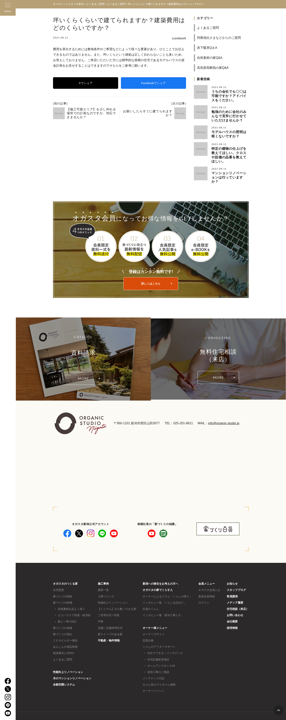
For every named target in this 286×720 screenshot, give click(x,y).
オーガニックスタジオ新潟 (68, 4)
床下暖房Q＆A (207, 47)
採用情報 (232, 616)
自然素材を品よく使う (71, 597)
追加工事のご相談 (158, 660)
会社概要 (232, 609)
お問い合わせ (235, 603)
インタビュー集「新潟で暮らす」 (163, 603)
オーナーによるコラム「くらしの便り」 (167, 584)
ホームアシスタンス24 (161, 654)
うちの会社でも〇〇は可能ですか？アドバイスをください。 (229, 95)
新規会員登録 (206, 584)
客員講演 (232, 584)
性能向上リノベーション (68, 660)
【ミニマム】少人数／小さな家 (117, 597)
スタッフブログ (236, 578)
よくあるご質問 (208, 27)
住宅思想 (58, 578)
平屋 (100, 609)
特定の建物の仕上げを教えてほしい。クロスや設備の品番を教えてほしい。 (229, 149)
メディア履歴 (235, 590)
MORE (83, 366)
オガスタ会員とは (209, 578)
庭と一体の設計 (67, 609)
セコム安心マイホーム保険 (159, 672)
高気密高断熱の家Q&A (213, 67)
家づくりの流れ (62, 622)
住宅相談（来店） (238, 597)
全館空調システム (64, 672)
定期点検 (148, 628)
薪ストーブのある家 (110, 622)
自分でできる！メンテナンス (165, 641)
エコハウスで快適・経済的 (74, 603)
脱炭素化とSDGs (63, 641)
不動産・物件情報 (109, 628)
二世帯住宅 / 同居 (108, 603)
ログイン (203, 590)
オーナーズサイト (154, 622)
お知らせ (232, 571)
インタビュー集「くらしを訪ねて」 (164, 590)
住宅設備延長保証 (158, 647)
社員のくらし (151, 597)
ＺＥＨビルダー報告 (65, 628)
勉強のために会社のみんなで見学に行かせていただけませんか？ (229, 114)
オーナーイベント (154, 679)
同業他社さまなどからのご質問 (219, 37)
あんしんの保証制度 (65, 635)
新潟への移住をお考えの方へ (160, 571)
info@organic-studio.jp (223, 411)
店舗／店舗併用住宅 (110, 616)
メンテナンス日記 (154, 666)
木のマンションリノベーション (72, 666)
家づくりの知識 (62, 616)
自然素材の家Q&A (209, 57)
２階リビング (106, 584)
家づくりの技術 (62, 584)
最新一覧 (103, 578)
